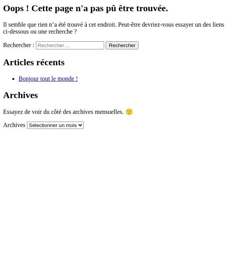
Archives (14, 125)
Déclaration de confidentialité (100, 158)
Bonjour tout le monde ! (48, 78)
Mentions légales (145, 151)
